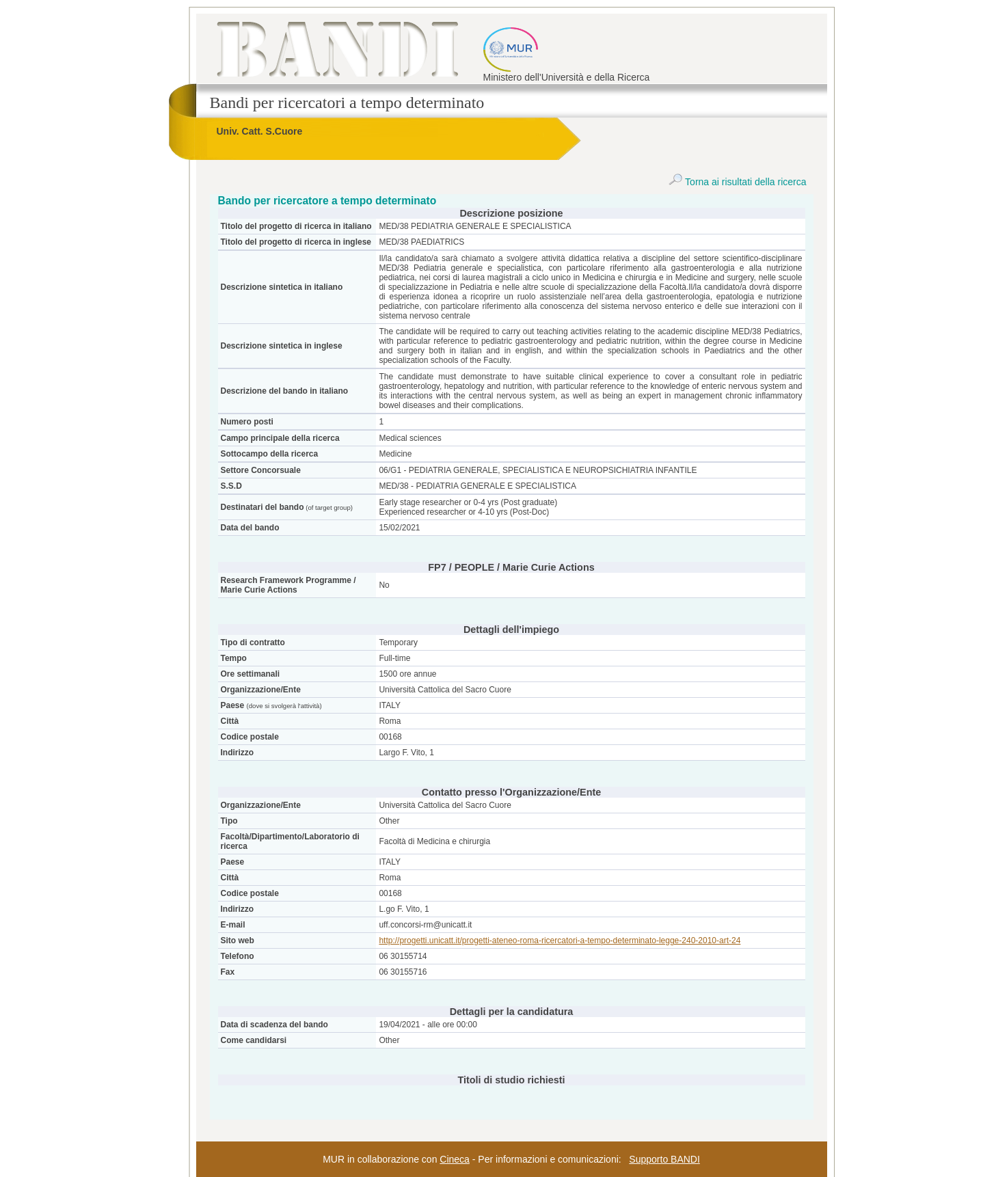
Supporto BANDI (664, 1159)
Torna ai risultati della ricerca (737, 181)
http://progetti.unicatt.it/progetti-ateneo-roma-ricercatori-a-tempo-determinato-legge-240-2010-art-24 (559, 940)
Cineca (455, 1159)
